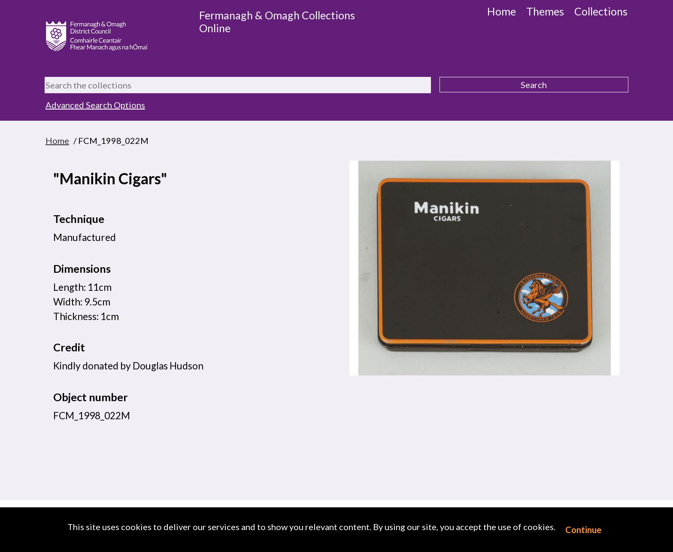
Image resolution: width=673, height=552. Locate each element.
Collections (601, 11)
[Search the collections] (238, 85)
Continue (583, 530)
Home (501, 11)
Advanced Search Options (95, 105)
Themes (545, 11)
